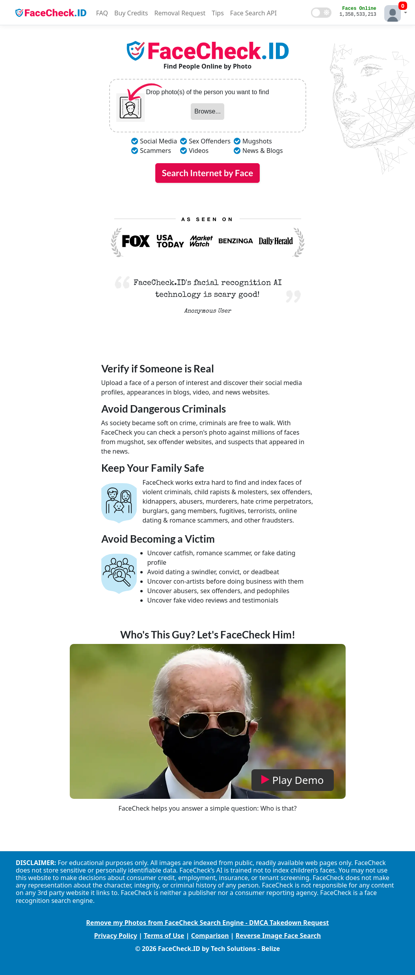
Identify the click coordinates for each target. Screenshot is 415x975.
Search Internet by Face (207, 172)
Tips (218, 13)
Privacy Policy (115, 935)
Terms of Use (164, 935)
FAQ (102, 13)
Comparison (210, 935)
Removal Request (179, 13)
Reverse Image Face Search (278, 935)
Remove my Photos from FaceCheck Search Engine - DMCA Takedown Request (207, 922)
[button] (393, 12)
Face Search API (253, 13)
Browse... (207, 111)
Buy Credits (131, 13)
